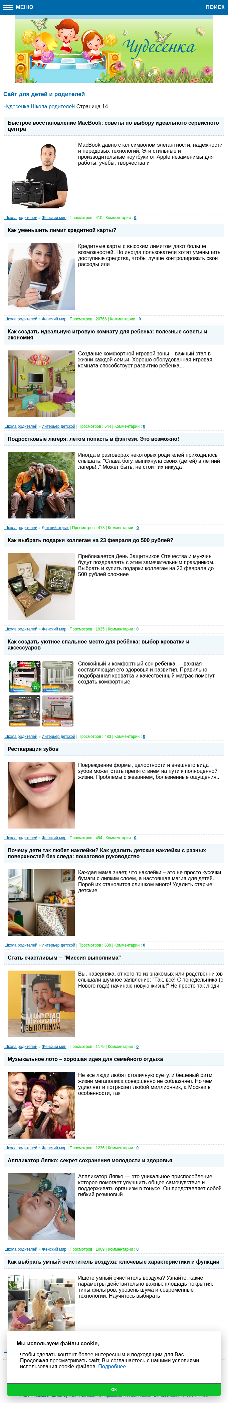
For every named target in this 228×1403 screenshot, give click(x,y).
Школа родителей (20, 217)
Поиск (215, 7)
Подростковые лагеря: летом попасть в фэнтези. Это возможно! (93, 439)
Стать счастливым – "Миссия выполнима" (64, 958)
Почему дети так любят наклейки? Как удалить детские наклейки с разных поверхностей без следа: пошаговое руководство (107, 853)
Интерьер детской (58, 426)
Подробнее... (114, 1366)
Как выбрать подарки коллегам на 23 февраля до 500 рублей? (90, 540)
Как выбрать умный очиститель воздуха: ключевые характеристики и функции (113, 1262)
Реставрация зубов (33, 749)
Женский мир (54, 217)
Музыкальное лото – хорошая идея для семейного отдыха (85, 1059)
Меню (18, 7)
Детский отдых (55, 527)
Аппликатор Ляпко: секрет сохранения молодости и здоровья (90, 1160)
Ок (114, 1389)
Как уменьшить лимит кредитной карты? (62, 230)
